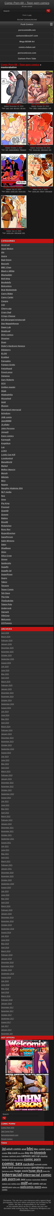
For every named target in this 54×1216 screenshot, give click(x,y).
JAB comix (6, 417)
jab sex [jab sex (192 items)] (20, 1179)
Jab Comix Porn (7, 1132)
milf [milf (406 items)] (24, 1183)
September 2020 (7, 884)
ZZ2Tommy (6, 623)
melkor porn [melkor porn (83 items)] (15, 1184)
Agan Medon (7, 249)
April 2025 (5, 678)
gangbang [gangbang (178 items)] (37, 1167)
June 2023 (5, 760)
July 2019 (5, 936)
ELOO (4, 354)
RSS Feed (20, 19)
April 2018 (5, 993)
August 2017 (6, 1022)
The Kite (5, 597)
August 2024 (6, 708)
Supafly (5, 567)
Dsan (3, 342)
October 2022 (6, 790)
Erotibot (5, 357)
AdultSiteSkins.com (27, 1210)
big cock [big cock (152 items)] (13, 1153)
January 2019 (6, 959)
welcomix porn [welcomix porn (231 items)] (30, 1186)
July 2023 (5, 757)
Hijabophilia (7, 395)
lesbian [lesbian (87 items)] (29, 1180)
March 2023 (5, 772)
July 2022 (5, 802)
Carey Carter (7, 297)
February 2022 (7, 820)
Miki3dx (5, 477)
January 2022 (6, 824)
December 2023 (7, 738)
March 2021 (5, 862)
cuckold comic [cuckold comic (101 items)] (40, 1164)
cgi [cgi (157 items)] (38, 1156)
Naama (4, 485)
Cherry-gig (6, 309)
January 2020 (6, 914)
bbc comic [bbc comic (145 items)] (40, 1149)
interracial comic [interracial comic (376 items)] (36, 1175)
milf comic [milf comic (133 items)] (33, 1183)
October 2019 (6, 925)
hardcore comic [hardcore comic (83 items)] (8, 1171)
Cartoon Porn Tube (27, 58)
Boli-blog (5, 279)
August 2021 (6, 843)
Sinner (4, 559)
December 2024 (7, 693)
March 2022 (5, 817)
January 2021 (6, 869)
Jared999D (6, 421)
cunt (11, 108)
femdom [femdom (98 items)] (27, 1168)
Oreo (3, 500)
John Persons (8, 429)
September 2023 (7, 749)
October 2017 (6, 1015)
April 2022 (5, 813)
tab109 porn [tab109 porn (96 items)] (7, 1187)
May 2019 (5, 944)
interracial (44, 150)
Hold (3, 402)
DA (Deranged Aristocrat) (13, 320)
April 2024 (5, 723)
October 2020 (6, 880)
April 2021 (5, 858)
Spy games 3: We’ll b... (40, 104)
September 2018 (7, 974)
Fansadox (6, 361)
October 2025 (6, 656)
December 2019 (7, 918)
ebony (42, 191)
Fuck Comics (27, 24)
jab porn (16, 108)
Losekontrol (7, 458)
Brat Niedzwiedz (9, 290)
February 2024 (7, 730)
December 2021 (7, 828)
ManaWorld (6, 462)
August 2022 (6, 798)
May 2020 (5, 899)
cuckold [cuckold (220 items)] (28, 1164)
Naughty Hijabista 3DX (12, 488)
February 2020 (7, 910)
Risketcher (6, 526)
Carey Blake (7, 294)
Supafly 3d (6, 571)
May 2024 (5, 719)
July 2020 (5, 891)
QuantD (5, 511)
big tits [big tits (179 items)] (29, 1152)
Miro (3, 481)
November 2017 (7, 1011)
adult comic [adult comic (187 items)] (13, 1148)
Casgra (4, 301)
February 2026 (7, 641)
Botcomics (6, 286)
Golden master (8, 387)
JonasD (5, 432)
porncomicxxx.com (27, 53)
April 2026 (5, 633)
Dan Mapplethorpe (10, 324)
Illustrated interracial (11, 410)
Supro (4, 578)
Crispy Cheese (8, 316)
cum (7, 108)
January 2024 (6, 734)
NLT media (6, 492)
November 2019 (7, 921)
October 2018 (6, 970)
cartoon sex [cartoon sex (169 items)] (28, 1156)
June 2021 (5, 850)
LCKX (4, 451)
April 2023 (5, 768)
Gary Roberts (7, 380)
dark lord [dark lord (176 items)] (7, 1167)
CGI (3, 305)
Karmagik (6, 440)
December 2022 (7, 783)
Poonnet (5, 507)
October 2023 (6, 745)
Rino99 (4, 522)
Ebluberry (6, 350)
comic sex (14, 191)
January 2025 (6, 689)
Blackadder (6, 275)
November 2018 (7, 966)
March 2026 (5, 637)
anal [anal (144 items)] (24, 1149)
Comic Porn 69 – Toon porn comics (27, 3)
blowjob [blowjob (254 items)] (40, 1152)
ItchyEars (5, 413)
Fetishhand (6, 369)
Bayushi (5, 264)
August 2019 (6, 933)
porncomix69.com (27, 30)
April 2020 (5, 903)
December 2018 (7, 963)
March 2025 (5, 682)
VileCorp (5, 616)
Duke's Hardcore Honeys (13, 346)
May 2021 (5, 854)
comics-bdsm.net (27, 47)
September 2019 (7, 929)
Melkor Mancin (8, 470)
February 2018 (7, 1000)
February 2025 (7, 685)
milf (50, 108)
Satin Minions (7, 541)
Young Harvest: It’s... (14, 104)
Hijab (3, 391)
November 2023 (7, 742)
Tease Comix (7, 590)
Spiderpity (6, 563)
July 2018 (5, 981)
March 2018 (5, 996)
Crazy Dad (6, 312)
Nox (3, 496)
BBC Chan (6, 267)
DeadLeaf (5, 331)
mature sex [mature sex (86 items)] (6, 1184)
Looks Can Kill (8, 455)
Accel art (5, 245)
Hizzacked (6, 399)
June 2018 (5, 985)
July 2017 (5, 1026)
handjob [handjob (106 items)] (48, 1168)
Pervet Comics (7, 1139)
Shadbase (6, 548)
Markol (4, 466)
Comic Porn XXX (7, 1128)
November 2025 (7, 652)
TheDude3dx (7, 601)
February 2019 (7, 955)
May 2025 (5, 674)
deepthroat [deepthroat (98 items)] (18, 1168)
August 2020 (6, 888)
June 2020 (5, 895)
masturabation (43, 108)
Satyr (3, 545)
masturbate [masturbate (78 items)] (36, 1180)
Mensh (4, 473)
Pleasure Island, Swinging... (13, 146)
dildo (35, 108)
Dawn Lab (6, 327)
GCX (3, 384)
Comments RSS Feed (30, 19)
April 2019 (5, 948)
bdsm (8, 191)
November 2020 (7, 876)
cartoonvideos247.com (27, 36)
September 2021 (7, 839)
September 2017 (7, 1019)
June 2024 (5, 715)
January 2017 (6, 1030)
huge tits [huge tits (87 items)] (46, 1171)
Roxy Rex (6, 530)
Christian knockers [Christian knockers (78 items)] (17, 1160)
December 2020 (7, 873)
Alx (2, 252)
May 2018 (5, 989)
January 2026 (6, 644)
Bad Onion (6, 260)
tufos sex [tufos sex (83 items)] (16, 1187)
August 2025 (6, 663)
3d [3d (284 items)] (4, 1149)
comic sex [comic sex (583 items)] (12, 1163)
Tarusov (5, 586)
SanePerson (7, 537)
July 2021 (5, 847)
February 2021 (7, 865)
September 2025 (7, 659)
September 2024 (7, 704)
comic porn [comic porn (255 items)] (32, 1159)
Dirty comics (7, 335)
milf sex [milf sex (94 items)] (43, 1184)
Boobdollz (6, 282)
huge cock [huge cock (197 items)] (21, 1170)
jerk (7, 150)
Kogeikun (6, 443)
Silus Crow (6, 556)
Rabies (4, 518)
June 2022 (5, 805)
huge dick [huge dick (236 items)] (35, 1170)
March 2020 (5, 906)
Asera (4, 256)
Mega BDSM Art (27, 41)
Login (30, 15)
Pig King (5, 503)
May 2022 (5, 809)
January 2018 (6, 1004)
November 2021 (7, 831)
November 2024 (7, 697)
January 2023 (6, 779)
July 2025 (5, 667)
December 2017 (7, 1008)
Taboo (4, 582)
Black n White (8, 271)
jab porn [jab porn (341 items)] (9, 1179)
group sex (36, 150)
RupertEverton (8, 533)
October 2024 (6, 701)
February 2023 (7, 775)
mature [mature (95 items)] (44, 1180)
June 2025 (5, 671)
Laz (3, 447)
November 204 (7, 1034)
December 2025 (7, 648)
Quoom (4, 515)
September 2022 (7, 794)
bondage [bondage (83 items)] (5, 1156)
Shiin (3, 552)
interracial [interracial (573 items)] (12, 1174)
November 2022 (7, 787)
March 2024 (5, 727)
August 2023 (6, 753)
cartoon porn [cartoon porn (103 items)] (15, 1156)
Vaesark (5, 612)
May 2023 (5, 764)
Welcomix (6, 619)
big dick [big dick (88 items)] (21, 1153)
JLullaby (5, 425)
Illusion (4, 406)
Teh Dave (5, 593)
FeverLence (7, 372)
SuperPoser (7, 575)
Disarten (5, 339)
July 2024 (5, 712)
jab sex (22, 108)
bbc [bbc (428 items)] (30, 1148)
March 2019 (5, 951)
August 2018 (6, 978)
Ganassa (5, 376)
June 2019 (5, 940)
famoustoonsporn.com (9, 1135)
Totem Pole (6, 604)
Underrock (6, 608)
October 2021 (6, 835)
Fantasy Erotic (8, 365)
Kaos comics (7, 436)
